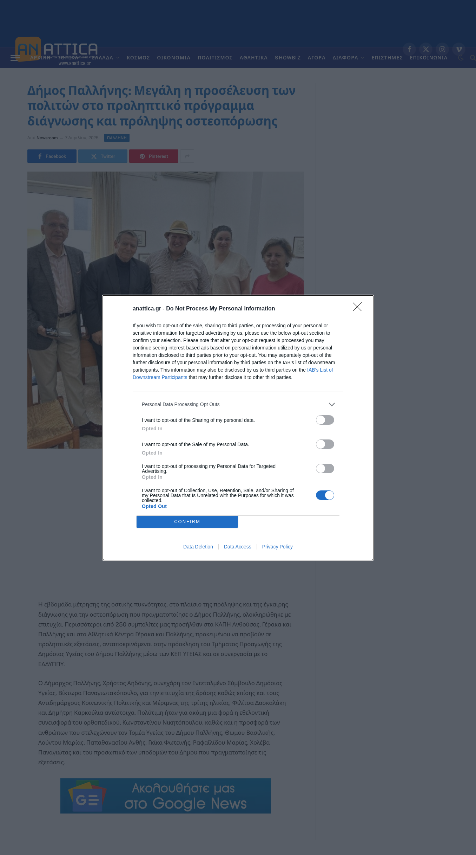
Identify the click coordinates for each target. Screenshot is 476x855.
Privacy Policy (277, 546)
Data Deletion (198, 546)
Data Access (237, 546)
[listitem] (238, 404)
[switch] (325, 420)
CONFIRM (187, 521)
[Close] (359, 309)
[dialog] (238, 427)
